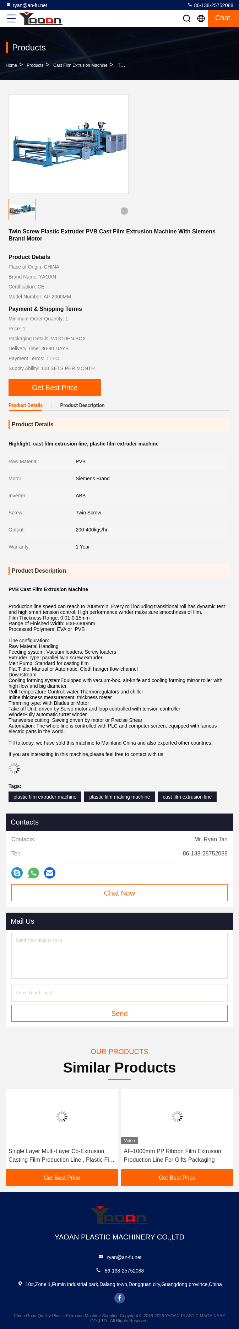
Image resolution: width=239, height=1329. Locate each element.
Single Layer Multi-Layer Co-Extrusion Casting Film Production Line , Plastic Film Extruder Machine (62, 1156)
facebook (119, 1298)
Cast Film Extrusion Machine (80, 65)
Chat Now (119, 893)
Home (11, 65)
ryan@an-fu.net (26, 5)
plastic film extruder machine (44, 797)
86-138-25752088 (210, 5)
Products (35, 65)
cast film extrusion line (187, 797)
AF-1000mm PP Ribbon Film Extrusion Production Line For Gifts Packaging (172, 1155)
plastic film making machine (119, 797)
